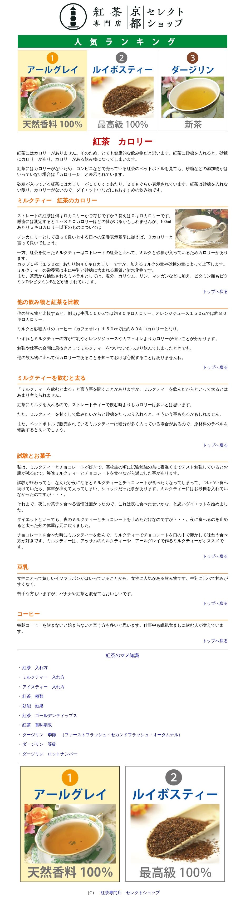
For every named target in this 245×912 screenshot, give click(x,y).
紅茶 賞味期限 (37, 725)
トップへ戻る (215, 291)
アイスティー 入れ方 (43, 687)
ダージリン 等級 (39, 744)
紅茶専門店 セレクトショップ (130, 892)
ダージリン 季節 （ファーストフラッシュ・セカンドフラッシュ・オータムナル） (102, 734)
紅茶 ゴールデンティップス (49, 715)
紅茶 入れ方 (35, 667)
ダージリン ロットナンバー (49, 754)
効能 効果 (32, 706)
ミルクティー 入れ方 (43, 677)
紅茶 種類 (32, 696)
